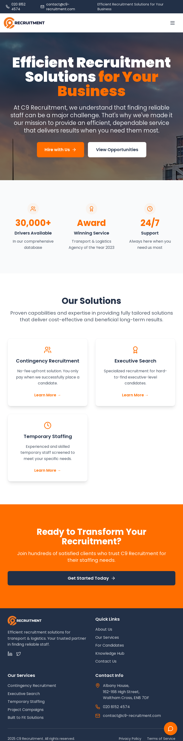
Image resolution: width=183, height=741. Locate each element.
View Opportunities (117, 150)
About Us (103, 629)
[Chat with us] (170, 728)
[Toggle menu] (172, 23)
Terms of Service (161, 738)
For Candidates (109, 645)
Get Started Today (92, 578)
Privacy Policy (130, 738)
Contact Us (106, 661)
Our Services (107, 637)
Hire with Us (60, 150)
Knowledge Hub (109, 653)
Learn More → (47, 395)
